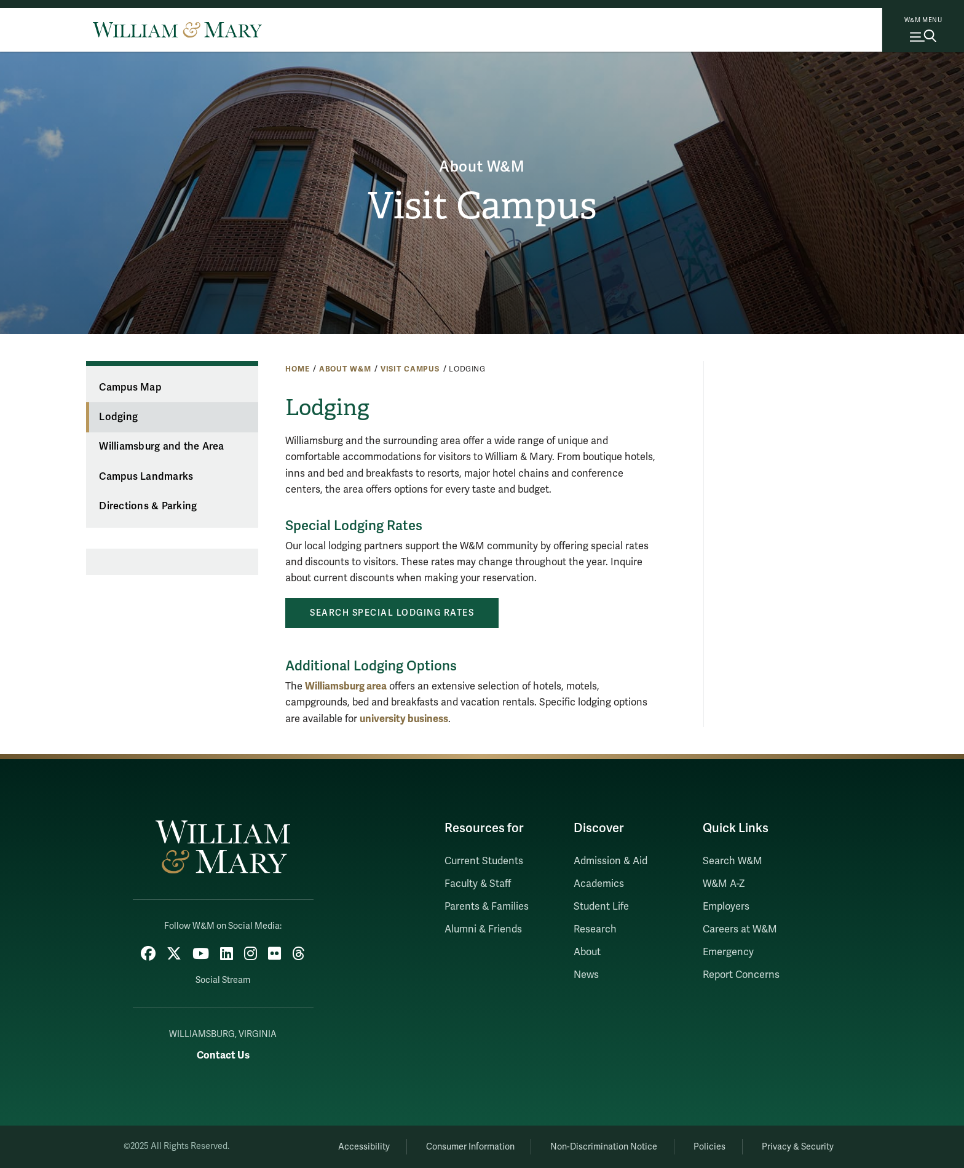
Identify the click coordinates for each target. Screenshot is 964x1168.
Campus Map (130, 387)
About (587, 952)
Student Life (601, 906)
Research (595, 929)
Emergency (728, 952)
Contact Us (223, 1055)
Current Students (483, 861)
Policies (709, 1147)
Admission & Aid (610, 861)
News (586, 975)
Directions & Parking (148, 506)
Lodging (118, 417)
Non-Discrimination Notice (603, 1147)
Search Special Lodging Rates (392, 613)
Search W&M (732, 861)
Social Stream (223, 980)
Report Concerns (741, 975)
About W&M (482, 167)
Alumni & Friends (483, 929)
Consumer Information (470, 1147)
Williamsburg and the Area (161, 446)
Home (297, 369)
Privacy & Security (798, 1147)
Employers (726, 906)
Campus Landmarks (146, 477)
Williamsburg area (346, 686)
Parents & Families (486, 906)
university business (404, 718)
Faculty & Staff (477, 884)
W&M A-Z (724, 884)
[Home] (177, 29)
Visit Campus (482, 206)
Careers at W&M (740, 929)
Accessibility (364, 1147)
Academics (599, 884)
